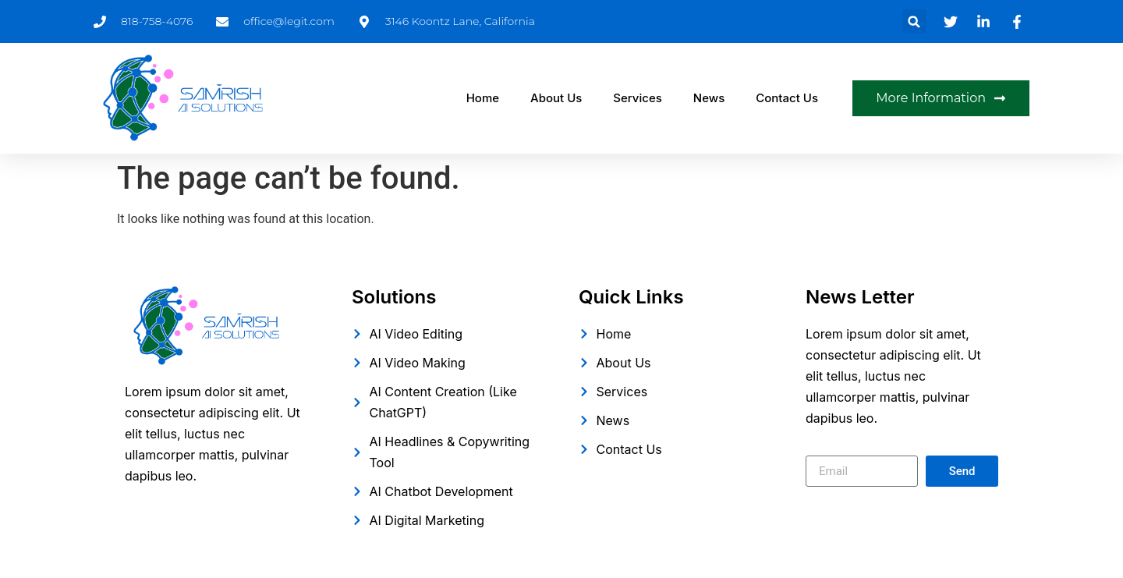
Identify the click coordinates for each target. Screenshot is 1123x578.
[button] (914, 21)
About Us (556, 97)
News (708, 97)
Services (637, 97)
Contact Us (787, 97)
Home (482, 97)
